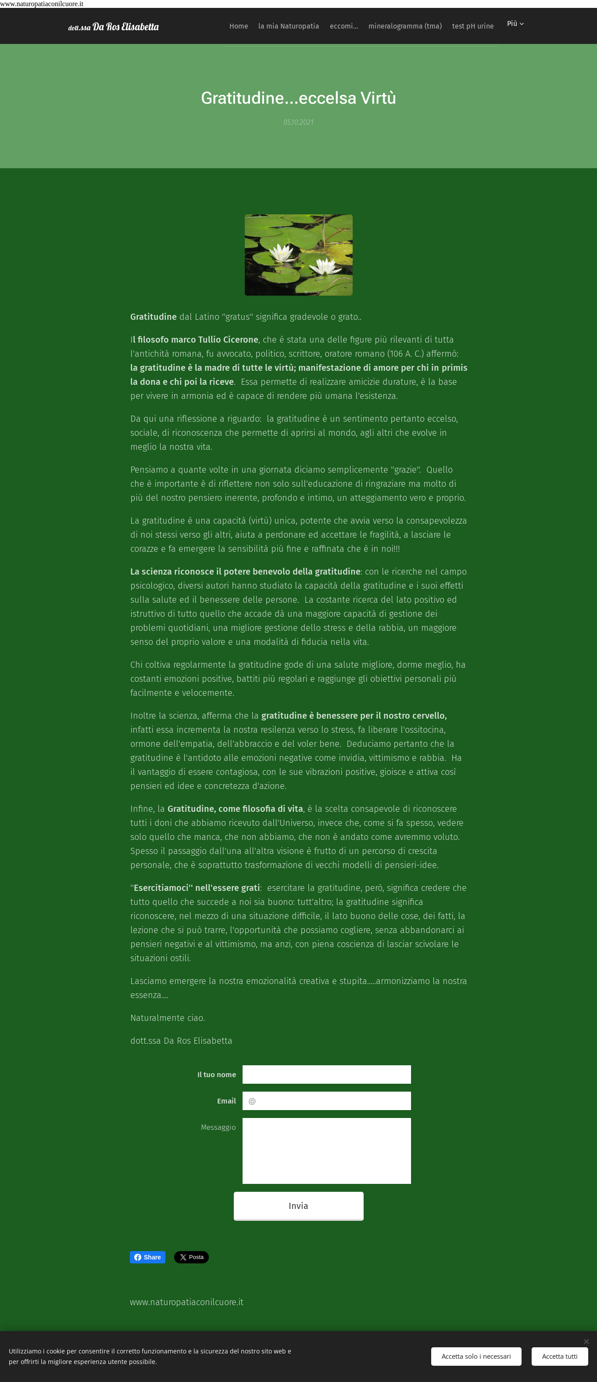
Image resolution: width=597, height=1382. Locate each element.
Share (147, 1257)
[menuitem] (214, 26)
